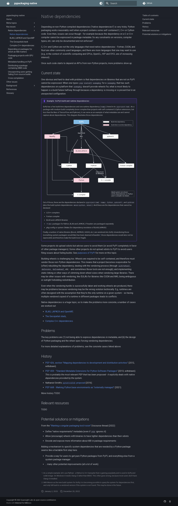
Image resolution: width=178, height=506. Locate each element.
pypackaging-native (15, 15)
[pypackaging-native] (8, 3)
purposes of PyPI (86, 253)
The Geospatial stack (55, 316)
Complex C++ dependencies (59, 321)
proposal (73, 382)
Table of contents (150, 15)
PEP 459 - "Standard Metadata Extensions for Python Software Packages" (81, 371)
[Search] (120, 3)
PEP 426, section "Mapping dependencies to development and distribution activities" (86, 362)
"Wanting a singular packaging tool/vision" (70, 425)
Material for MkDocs (23, 503)
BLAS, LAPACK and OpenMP (59, 311)
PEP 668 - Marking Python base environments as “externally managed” (79, 387)
